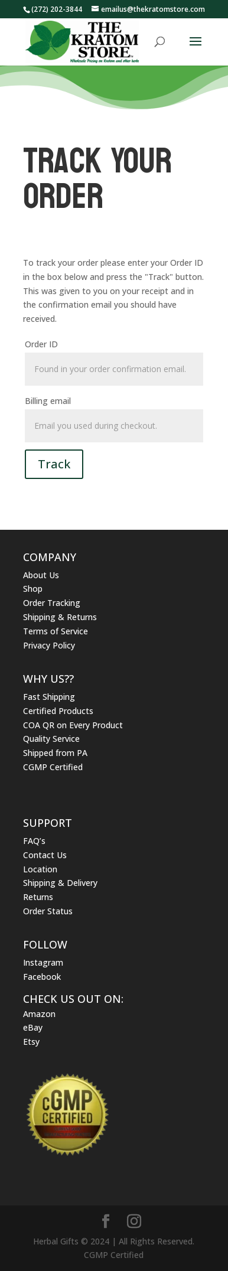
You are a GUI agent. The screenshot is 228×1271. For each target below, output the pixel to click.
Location (40, 869)
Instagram (43, 962)
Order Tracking (51, 602)
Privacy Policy (49, 645)
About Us (41, 575)
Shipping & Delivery (60, 882)
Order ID (41, 344)
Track (54, 464)
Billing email (48, 400)
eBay (33, 1027)
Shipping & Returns (60, 617)
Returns (38, 896)
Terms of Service (55, 631)
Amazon (39, 1013)
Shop (33, 588)
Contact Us (45, 855)
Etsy (31, 1041)
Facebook (42, 976)
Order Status (48, 911)
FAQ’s (34, 840)
